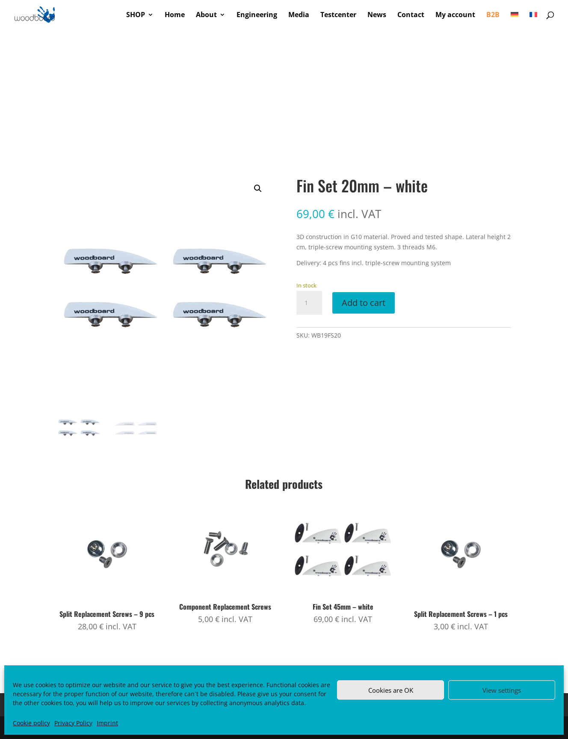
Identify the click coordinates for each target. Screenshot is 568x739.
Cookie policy (31, 723)
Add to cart (363, 302)
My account (455, 15)
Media (298, 15)
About (206, 15)
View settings (501, 690)
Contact (410, 15)
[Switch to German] (514, 20)
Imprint (107, 723)
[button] (258, 188)
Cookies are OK (390, 690)
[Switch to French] (533, 20)
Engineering (257, 15)
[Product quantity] (309, 303)
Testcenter (338, 15)
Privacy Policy (73, 723)
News (376, 15)
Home (175, 15)
